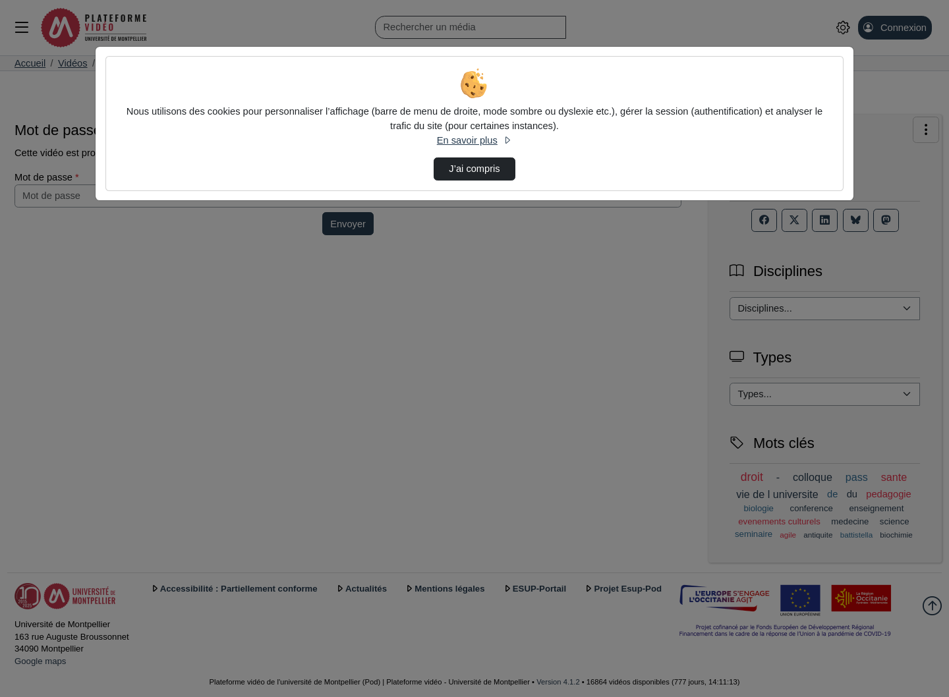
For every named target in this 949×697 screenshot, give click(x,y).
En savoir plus (474, 140)
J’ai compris (474, 168)
